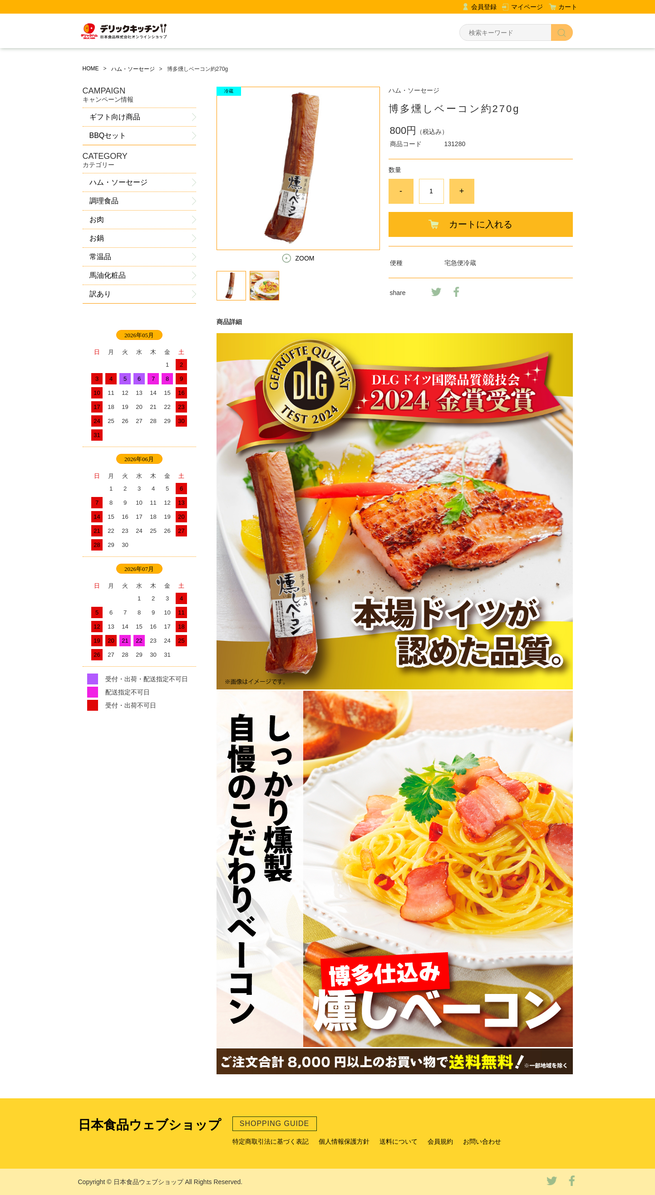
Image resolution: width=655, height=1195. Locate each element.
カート (567, 6)
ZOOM (305, 258)
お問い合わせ (482, 1141)
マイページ (527, 6)
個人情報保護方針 (344, 1141)
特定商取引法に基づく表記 (270, 1141)
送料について (398, 1141)
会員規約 (440, 1141)
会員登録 (484, 6)
